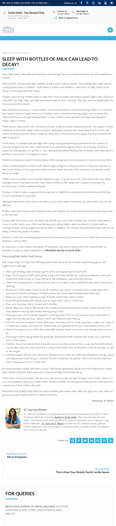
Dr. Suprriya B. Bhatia (53, 423)
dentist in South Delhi (66, 417)
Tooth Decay (22, 53)
